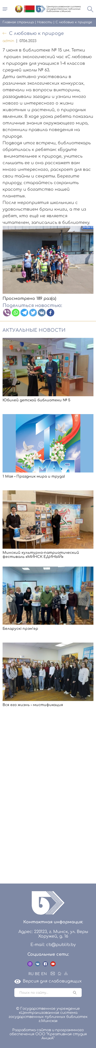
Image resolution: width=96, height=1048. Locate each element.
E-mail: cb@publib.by (53, 944)
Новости (44, 22)
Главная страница (18, 22)
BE (37, 974)
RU (31, 974)
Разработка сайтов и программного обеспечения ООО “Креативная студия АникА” (48, 1034)
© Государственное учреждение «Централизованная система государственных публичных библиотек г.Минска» (48, 1015)
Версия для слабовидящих (48, 981)
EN (44, 974)
